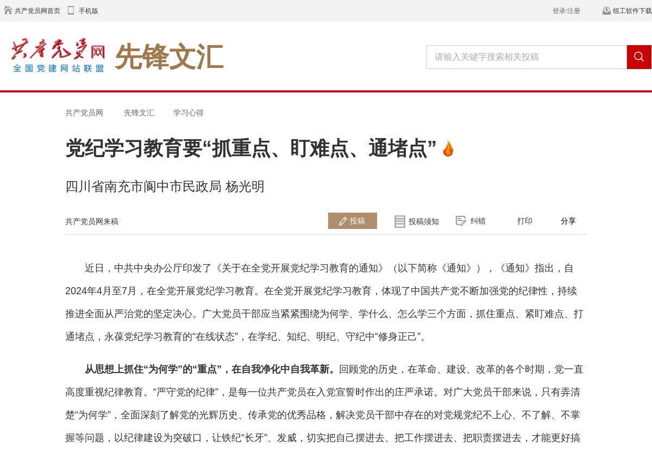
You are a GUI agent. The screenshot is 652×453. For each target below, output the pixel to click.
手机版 (88, 11)
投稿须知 (424, 221)
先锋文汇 (139, 112)
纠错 (478, 220)
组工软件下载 (632, 11)
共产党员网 (84, 112)
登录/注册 (566, 11)
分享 (568, 220)
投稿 (357, 220)
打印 (524, 220)
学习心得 (188, 112)
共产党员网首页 (37, 11)
